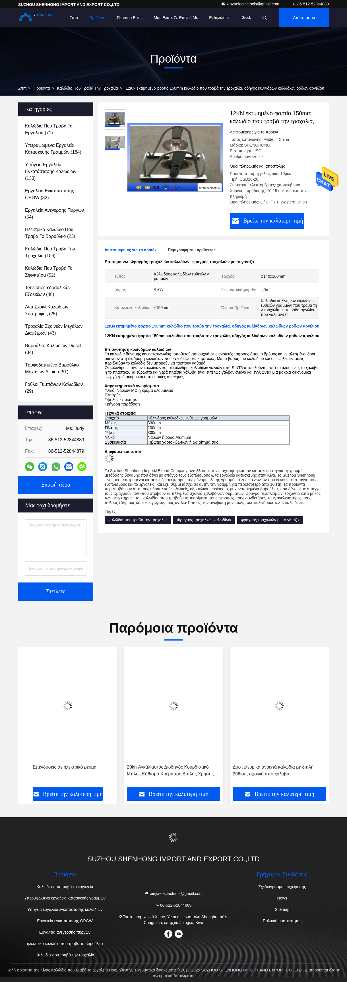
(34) (53, 349)
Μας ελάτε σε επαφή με (176, 17)
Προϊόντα (97, 17)
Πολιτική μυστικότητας (282, 921)
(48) (48, 291)
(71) (49, 129)
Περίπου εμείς (129, 17)
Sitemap (282, 909)
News (282, 898)
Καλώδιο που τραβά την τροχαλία (87, 88)
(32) (49, 194)
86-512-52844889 (310, 4)
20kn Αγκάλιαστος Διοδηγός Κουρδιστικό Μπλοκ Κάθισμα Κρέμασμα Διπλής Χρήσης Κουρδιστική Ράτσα (170, 771)
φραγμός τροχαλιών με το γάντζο (270, 520)
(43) (54, 329)
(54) (54, 213)
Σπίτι (73, 17)
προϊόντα (42, 88)
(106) (50, 252)
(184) (53, 149)
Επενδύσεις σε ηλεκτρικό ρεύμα (64, 767)
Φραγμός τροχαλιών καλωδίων (204, 520)
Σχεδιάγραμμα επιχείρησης (282, 886)
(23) (50, 233)
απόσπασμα (304, 17)
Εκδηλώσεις (219, 17)
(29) (54, 388)
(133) (50, 171)
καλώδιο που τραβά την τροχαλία (138, 520)
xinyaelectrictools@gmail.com (250, 4)
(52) (49, 271)
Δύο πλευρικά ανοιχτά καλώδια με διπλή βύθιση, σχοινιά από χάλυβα (273, 770)
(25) (46, 310)
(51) (52, 368)
